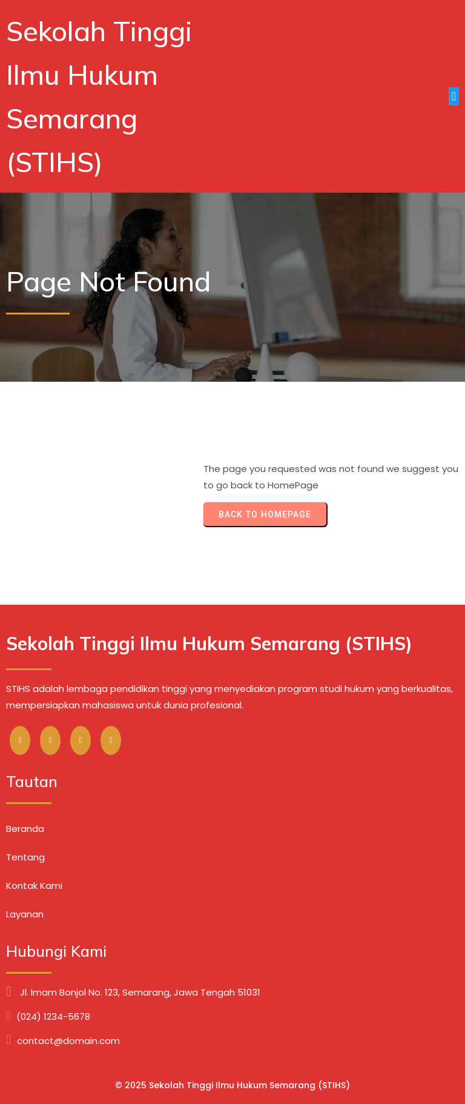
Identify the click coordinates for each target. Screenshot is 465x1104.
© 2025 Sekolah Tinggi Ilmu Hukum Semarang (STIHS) (232, 1085)
